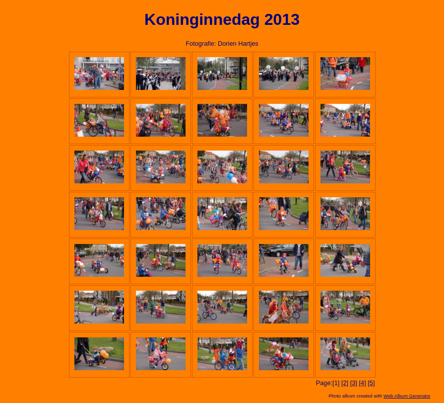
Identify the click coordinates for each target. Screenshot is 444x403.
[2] (344, 383)
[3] (353, 383)
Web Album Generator (407, 396)
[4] (362, 383)
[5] (371, 383)
